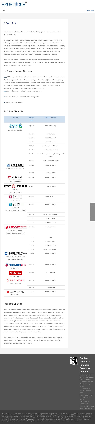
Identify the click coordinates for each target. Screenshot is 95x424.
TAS (4, 102)
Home (3, 10)
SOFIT (5, 96)
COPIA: (5, 77)
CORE (5, 91)
